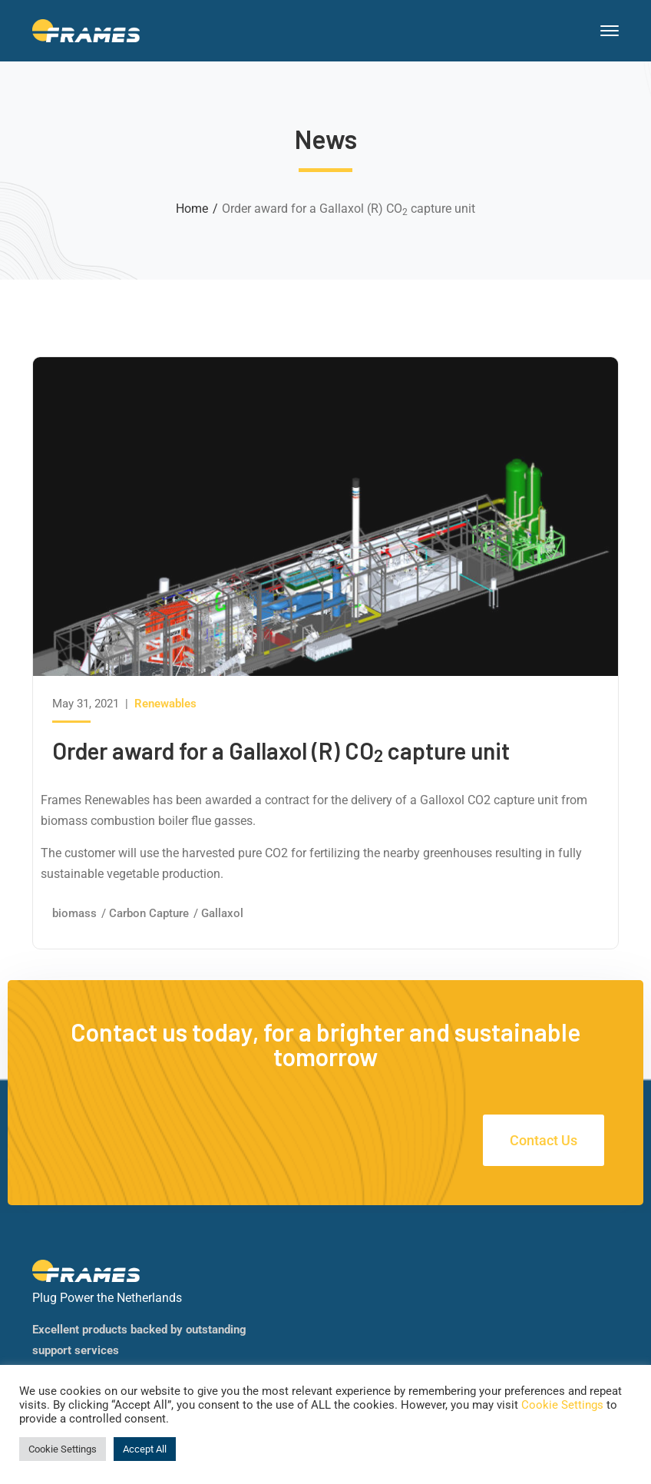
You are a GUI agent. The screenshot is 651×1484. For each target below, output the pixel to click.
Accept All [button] (145, 1449)
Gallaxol (222, 913)
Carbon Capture (149, 913)
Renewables (165, 704)
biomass (74, 913)
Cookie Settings (562, 1405)
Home (192, 208)
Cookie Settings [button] (62, 1449)
